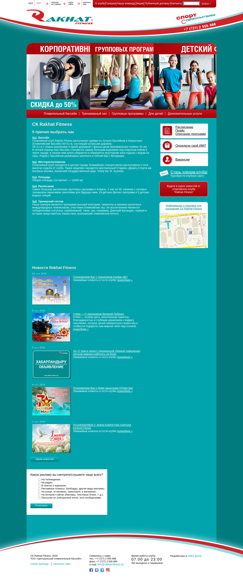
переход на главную (56, 3)
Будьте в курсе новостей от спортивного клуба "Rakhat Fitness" (183, 189)
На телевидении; (51, 479)
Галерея (111, 3)
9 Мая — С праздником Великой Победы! (98, 314)
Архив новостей (45, 459)
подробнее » (125, 280)
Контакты (176, 3)
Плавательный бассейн (60, 113)
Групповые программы (128, 113)
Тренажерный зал (94, 113)
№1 (34, 137)
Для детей (155, 113)
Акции (140, 3)
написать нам (61, 563)
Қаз (30, 3)
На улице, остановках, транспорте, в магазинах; (68, 491)
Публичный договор (157, 3)
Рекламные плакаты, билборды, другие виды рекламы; (73, 488)
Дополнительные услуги (185, 113)
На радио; (47, 482)
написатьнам (87, 3)
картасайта (70, 3)
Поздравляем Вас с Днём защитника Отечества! (103, 388)
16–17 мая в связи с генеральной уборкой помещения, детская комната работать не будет (107, 352)
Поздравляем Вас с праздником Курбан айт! (100, 276)
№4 (34, 186)
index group (195, 555)
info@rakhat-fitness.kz (110, 564)
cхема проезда (39, 563)
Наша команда (126, 3)
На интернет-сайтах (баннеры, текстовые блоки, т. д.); (72, 494)
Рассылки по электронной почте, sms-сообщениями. (71, 497)
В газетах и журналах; (53, 485)
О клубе (100, 3)
